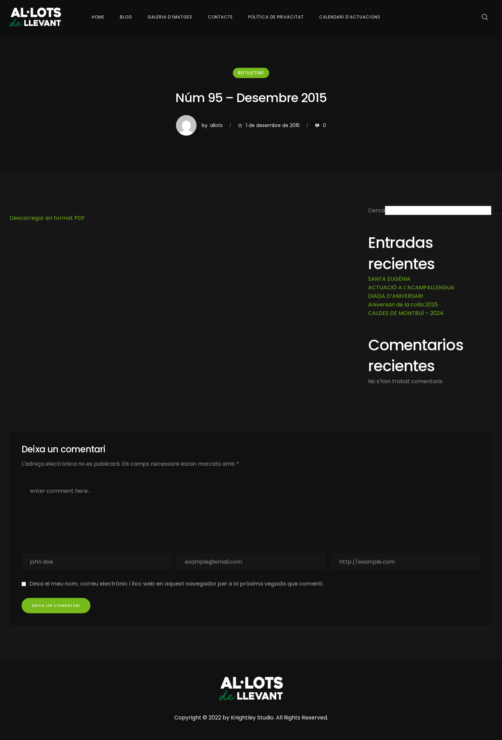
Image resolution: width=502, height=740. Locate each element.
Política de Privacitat (276, 17)
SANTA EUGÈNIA (389, 279)
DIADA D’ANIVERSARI (395, 296)
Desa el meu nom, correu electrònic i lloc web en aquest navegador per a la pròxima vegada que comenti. (176, 584)
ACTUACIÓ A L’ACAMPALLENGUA (411, 287)
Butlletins (251, 73)
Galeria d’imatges (170, 17)
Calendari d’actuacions (349, 17)
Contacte (220, 17)
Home (98, 17)
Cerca (376, 210)
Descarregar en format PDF (47, 218)
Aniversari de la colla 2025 (403, 305)
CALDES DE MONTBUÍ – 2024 (405, 313)
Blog (126, 17)
